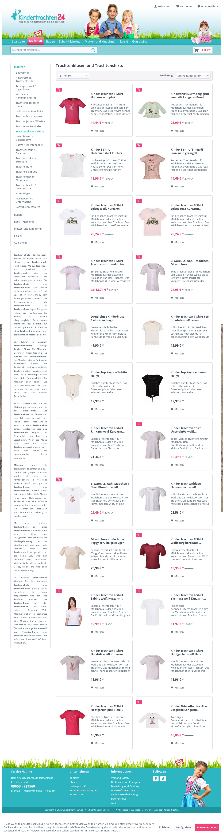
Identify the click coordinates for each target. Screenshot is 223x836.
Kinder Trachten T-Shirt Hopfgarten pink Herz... (107, 708)
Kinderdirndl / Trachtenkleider (25, 79)
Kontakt (74, 778)
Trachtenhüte (24, 166)
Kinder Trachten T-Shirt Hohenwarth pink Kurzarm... (107, 95)
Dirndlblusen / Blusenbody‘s (24, 138)
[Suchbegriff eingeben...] (54, 50)
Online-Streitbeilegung (124, 794)
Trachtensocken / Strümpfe (26, 160)
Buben (18, 214)
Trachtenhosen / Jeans (29, 116)
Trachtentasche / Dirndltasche (26, 186)
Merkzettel (186, 6)
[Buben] (50, 41)
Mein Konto (164, 6)
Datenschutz (118, 798)
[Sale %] (124, 41)
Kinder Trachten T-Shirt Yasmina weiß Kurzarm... (188, 596)
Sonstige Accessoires (28, 207)
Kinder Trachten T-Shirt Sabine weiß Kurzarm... (107, 596)
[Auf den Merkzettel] (97, 131)
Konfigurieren (184, 827)
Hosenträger (23, 193)
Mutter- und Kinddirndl (28, 228)
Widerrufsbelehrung (123, 790)
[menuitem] (163, 6)
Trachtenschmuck (26, 171)
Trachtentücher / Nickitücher (26, 178)
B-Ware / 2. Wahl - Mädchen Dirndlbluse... (190, 262)
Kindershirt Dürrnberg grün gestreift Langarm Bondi (190, 95)
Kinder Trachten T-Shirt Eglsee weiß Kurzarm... (107, 206)
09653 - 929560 (23, 786)
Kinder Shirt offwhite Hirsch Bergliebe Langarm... (190, 708)
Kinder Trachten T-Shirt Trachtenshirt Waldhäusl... (109, 262)
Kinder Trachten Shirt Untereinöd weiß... (186, 429)
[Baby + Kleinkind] (69, 41)
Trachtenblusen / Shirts (30, 131)
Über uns (75, 782)
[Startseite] (18, 41)
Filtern (65, 75)
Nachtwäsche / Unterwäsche (24, 200)
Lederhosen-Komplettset (30, 111)
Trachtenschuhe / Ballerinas (26, 151)
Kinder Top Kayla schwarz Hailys (188, 373)
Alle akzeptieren (207, 827)
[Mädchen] (35, 41)
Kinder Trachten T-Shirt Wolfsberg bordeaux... (187, 541)
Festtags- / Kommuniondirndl (26, 96)
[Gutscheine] (140, 41)
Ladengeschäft (78, 786)
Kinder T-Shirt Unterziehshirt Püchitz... (108, 151)
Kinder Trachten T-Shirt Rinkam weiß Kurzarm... (108, 429)
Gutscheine (20, 242)
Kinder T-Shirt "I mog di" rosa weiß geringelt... (187, 151)
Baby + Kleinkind (24, 221)
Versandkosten (120, 778)
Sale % (18, 235)
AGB (113, 802)
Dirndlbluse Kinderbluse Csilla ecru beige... (107, 318)
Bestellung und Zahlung (125, 786)
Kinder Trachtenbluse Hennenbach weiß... (186, 485)
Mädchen (19, 66)
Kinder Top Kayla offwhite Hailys (109, 373)
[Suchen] (93, 50)
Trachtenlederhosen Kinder (28, 104)
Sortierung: (166, 75)
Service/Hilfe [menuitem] (207, 6)
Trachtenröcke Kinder (28, 126)
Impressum (76, 794)
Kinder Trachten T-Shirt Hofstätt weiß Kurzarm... (108, 652)
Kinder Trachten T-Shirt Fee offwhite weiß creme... (190, 318)
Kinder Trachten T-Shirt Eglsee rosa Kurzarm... (187, 206)
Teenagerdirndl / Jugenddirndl (26, 87)
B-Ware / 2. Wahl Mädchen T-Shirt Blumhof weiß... (110, 485)
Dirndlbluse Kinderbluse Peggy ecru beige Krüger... (108, 541)
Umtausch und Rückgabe (126, 782)
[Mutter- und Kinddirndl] (100, 41)
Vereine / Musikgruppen (84, 790)
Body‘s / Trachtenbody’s (30, 144)
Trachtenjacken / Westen (30, 121)
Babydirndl (22, 72)
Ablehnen (164, 827)
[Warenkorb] (203, 50)
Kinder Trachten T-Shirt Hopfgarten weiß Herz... (187, 652)
